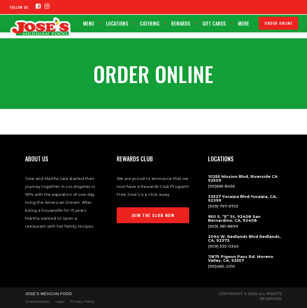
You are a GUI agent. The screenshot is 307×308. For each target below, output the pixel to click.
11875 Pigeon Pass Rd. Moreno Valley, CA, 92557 (240, 258)
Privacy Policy (82, 301)
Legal (60, 301)
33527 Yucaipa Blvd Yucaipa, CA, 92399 (242, 198)
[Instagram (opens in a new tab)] (47, 6)
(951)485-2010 (221, 266)
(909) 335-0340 (223, 246)
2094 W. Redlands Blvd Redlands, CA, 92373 (244, 238)
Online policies (37, 301)
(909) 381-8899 (223, 226)
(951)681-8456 (221, 186)
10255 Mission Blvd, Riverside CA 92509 (243, 178)
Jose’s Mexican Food (48, 294)
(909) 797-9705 (223, 206)
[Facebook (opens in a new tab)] (38, 6)
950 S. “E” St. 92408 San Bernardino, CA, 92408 (234, 218)
